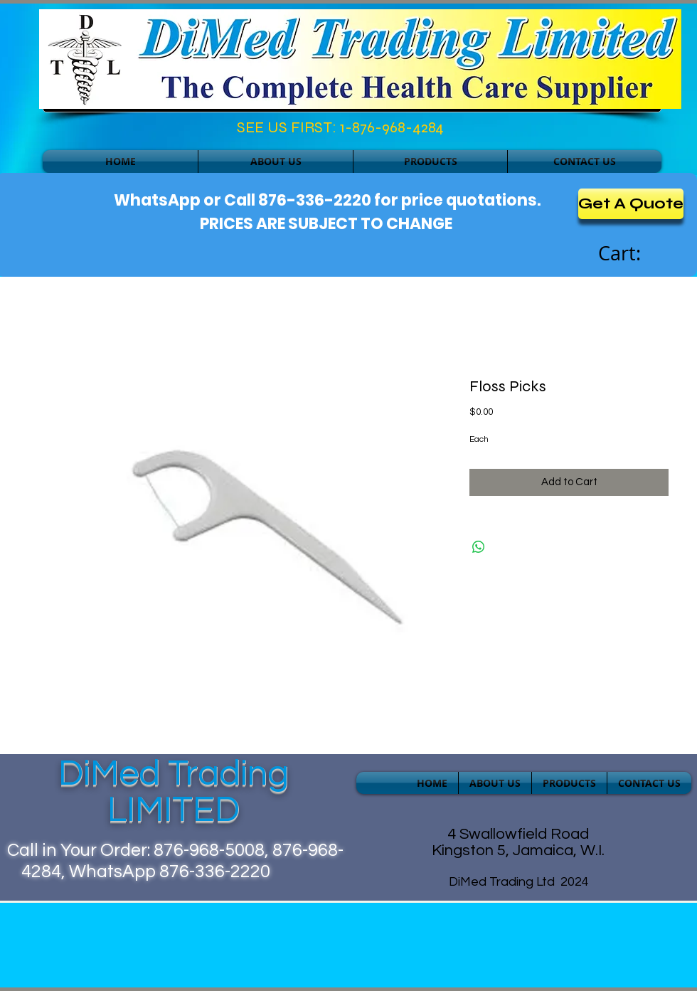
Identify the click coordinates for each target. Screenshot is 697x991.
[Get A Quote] (630, 204)
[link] (635, 254)
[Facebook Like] (104, 131)
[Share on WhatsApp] (478, 547)
